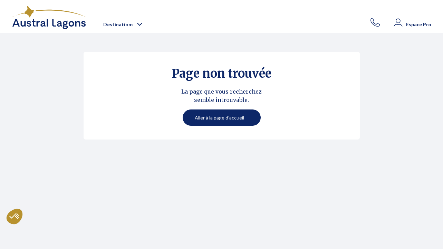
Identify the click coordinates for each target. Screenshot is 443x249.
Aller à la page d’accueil (219, 118)
